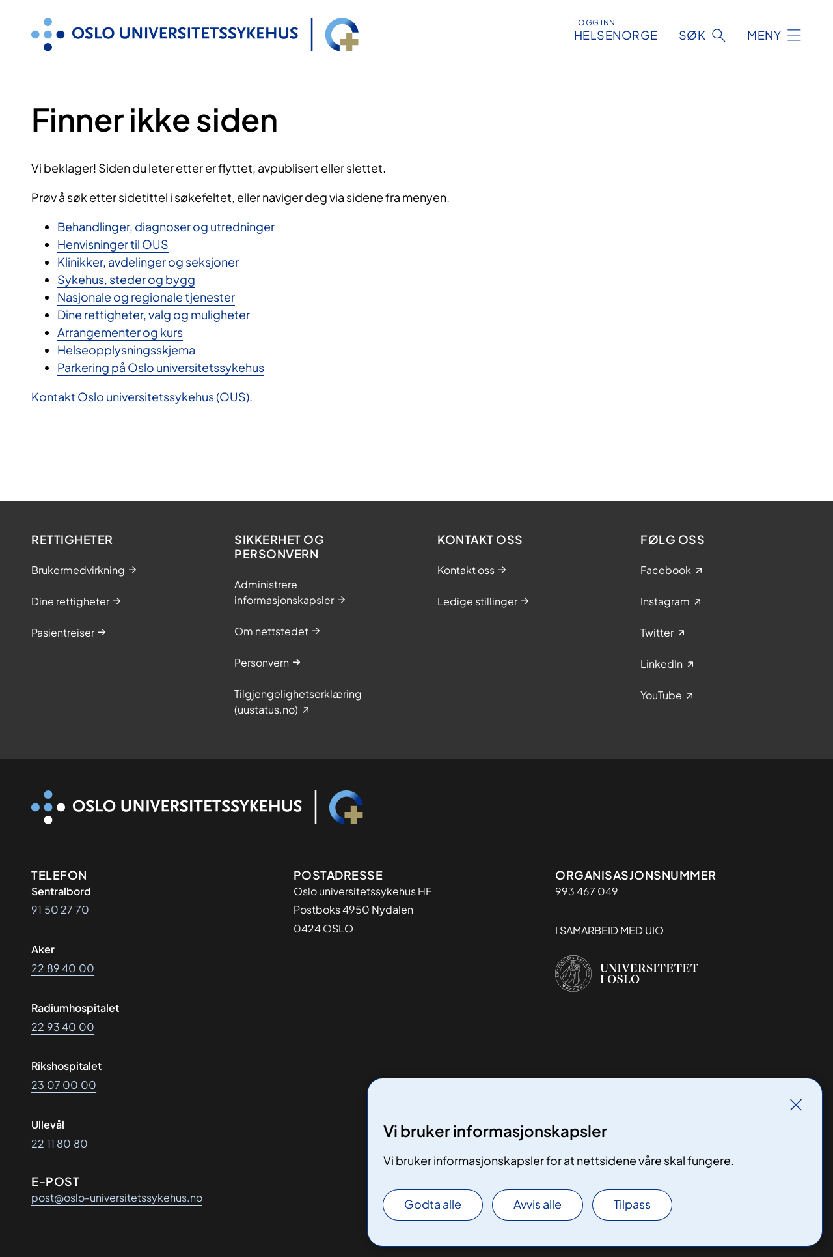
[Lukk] (795, 1104)
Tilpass (632, 1203)
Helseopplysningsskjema (126, 349)
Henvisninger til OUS (113, 244)
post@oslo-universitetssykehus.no (116, 1197)
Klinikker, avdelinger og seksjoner (148, 261)
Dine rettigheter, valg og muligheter (153, 314)
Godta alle (432, 1203)
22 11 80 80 (59, 1143)
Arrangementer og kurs (120, 332)
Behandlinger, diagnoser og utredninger (166, 226)
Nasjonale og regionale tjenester (146, 296)
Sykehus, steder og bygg (126, 279)
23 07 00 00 (63, 1084)
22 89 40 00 (62, 968)
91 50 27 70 (60, 909)
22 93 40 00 (62, 1026)
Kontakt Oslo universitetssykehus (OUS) (140, 396)
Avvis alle (537, 1203)
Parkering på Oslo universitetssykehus (160, 367)
